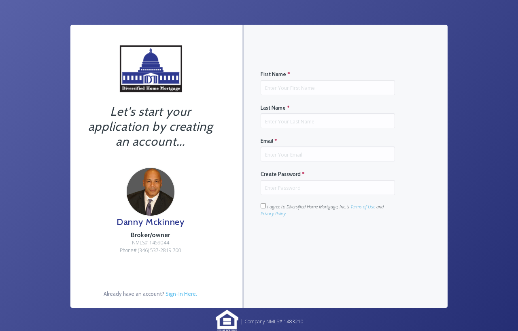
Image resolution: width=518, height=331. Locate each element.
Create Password (283, 174)
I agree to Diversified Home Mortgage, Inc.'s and (322, 209)
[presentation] (322, 242)
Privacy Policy (273, 213)
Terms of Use (362, 207)
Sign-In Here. (181, 294)
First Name (275, 74)
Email (269, 141)
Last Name (275, 107)
